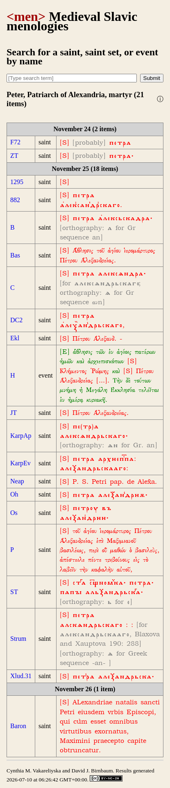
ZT (14, 155)
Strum (18, 638)
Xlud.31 (21, 675)
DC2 (16, 320)
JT (13, 412)
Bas (15, 255)
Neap (17, 481)
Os (14, 512)
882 (15, 199)
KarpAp (21, 435)
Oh (14, 494)
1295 (16, 181)
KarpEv (20, 463)
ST (14, 591)
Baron (18, 725)
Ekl (14, 338)
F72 (15, 142)
